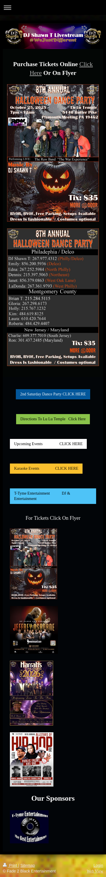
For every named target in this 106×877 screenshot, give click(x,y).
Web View (95, 871)
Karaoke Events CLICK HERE (46, 468)
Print (10, 865)
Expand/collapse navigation (53, 7)
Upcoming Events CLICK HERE (48, 444)
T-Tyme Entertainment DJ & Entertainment (42, 496)
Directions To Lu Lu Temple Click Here (53, 419)
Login (98, 865)
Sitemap (27, 865)
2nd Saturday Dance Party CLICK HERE (53, 394)
